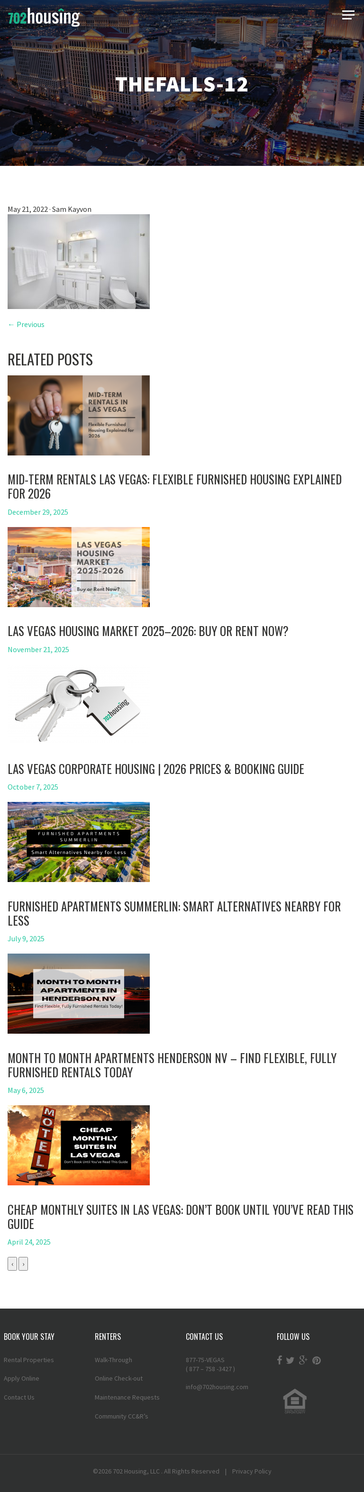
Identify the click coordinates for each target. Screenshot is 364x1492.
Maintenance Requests (127, 1397)
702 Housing (130, 1471)
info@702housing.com (217, 1387)
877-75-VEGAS (227, 1365)
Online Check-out (119, 1378)
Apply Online (21, 1378)
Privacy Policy (252, 1471)
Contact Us (19, 1397)
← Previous (26, 324)
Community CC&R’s (121, 1416)
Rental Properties (29, 1360)
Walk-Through (113, 1360)
